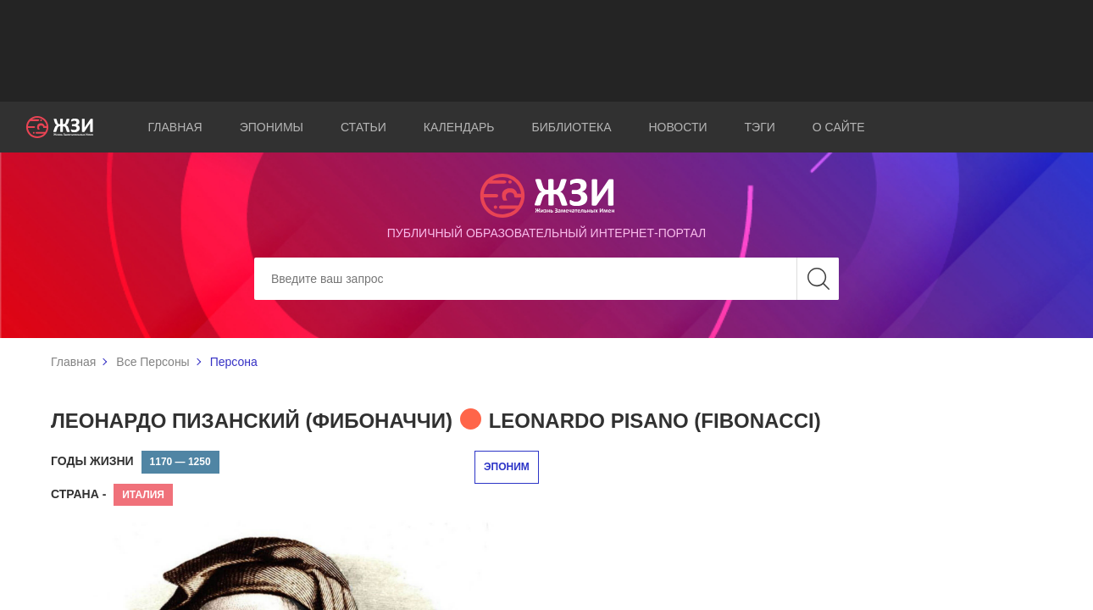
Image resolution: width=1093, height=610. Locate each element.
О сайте (839, 127)
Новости (678, 127)
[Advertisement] (546, 50)
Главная (175, 127)
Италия (143, 495)
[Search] (546, 279)
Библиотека (572, 127)
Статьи (363, 127)
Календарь (459, 127)
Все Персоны (152, 362)
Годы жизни (92, 461)
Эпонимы (271, 127)
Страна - (78, 494)
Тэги (760, 127)
